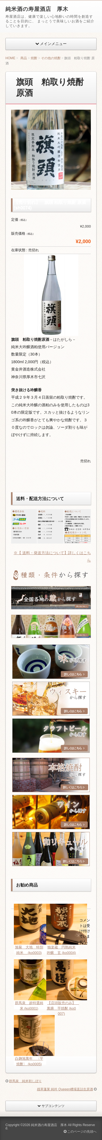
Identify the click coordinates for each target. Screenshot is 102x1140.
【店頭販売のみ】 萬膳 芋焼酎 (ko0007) (63, 1008)
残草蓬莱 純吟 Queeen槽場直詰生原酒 (65, 1089)
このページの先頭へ (80, 1131)
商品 (23, 58)
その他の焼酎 (51, 58)
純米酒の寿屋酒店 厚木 (36, 9)
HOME (10, 58)
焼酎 (34, 58)
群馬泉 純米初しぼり (25, 1081)
